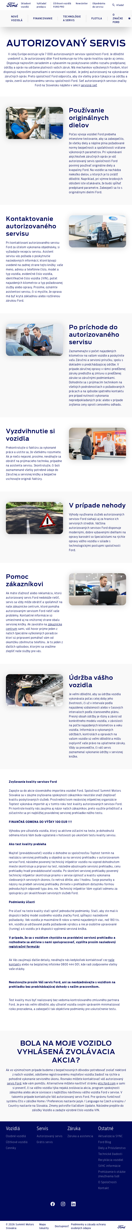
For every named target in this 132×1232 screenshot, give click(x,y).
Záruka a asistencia (80, 1136)
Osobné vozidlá (16, 1136)
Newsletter (82, 3)
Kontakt (103, 1188)
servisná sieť (89, 85)
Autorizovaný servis (49, 1136)
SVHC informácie (109, 1165)
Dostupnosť (62, 1226)
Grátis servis (45, 1142)
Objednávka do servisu (99, 5)
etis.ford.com (107, 1083)
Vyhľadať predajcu (41, 5)
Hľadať (118, 5)
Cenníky (11, 1148)
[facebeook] (52, 1204)
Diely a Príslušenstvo (112, 1148)
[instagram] (63, 1204)
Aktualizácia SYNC (110, 1136)
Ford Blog (104, 1142)
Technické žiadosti (110, 1154)
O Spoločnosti (107, 1182)
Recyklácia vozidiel (110, 1159)
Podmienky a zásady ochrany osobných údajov (88, 1226)
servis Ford (14, 1083)
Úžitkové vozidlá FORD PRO (62, 5)
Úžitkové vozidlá (17, 1142)
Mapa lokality (44, 1226)
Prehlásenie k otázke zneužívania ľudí (112, 1174)
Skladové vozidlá (26, 5)
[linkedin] (73, 1204)
